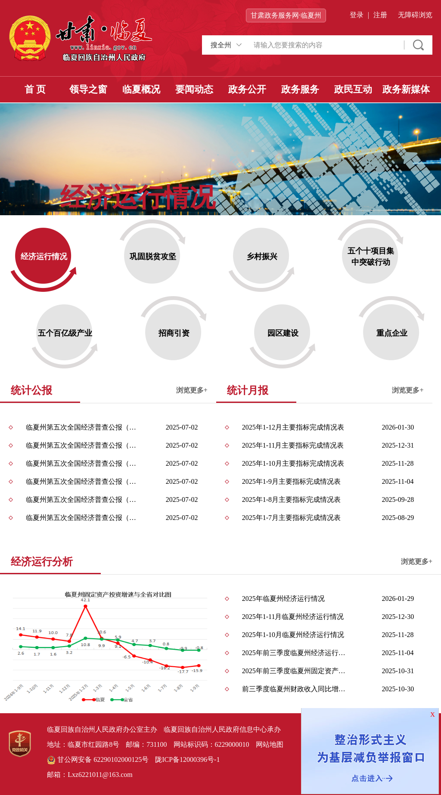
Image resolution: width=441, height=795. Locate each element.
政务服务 (300, 89)
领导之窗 (88, 89)
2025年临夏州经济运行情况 (283, 598)
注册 (380, 15)
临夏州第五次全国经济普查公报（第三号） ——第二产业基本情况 (82, 499)
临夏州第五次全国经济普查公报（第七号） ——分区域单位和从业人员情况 (82, 427)
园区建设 (282, 333)
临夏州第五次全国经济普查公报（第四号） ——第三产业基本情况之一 (82, 481)
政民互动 (353, 89)
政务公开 (247, 89)
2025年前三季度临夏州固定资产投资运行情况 (296, 670)
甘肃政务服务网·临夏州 (286, 15)
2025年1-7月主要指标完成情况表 (291, 517)
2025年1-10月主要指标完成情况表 (293, 463)
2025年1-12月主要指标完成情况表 (293, 427)
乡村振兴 (261, 256)
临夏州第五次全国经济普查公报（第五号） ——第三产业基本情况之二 (82, 463)
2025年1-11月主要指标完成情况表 (293, 445)
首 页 (35, 89)
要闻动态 (194, 89)
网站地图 (269, 744)
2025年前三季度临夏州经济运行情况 (296, 652)
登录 (356, 15)
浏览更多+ (192, 390)
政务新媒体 (406, 89)
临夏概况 (141, 89)
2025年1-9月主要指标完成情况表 (291, 481)
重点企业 (391, 333)
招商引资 (173, 333)
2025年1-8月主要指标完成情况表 (291, 499)
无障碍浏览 (415, 15)
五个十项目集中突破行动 (371, 256)
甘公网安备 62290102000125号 (98, 760)
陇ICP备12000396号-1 (187, 759)
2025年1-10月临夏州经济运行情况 (293, 634)
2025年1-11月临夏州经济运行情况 (293, 616)
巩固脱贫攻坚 (153, 256)
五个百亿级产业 (65, 333)
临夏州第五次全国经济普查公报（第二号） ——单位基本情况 (82, 517)
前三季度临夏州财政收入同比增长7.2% (296, 689)
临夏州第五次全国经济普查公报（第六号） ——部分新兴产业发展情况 (82, 445)
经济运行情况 (44, 256)
